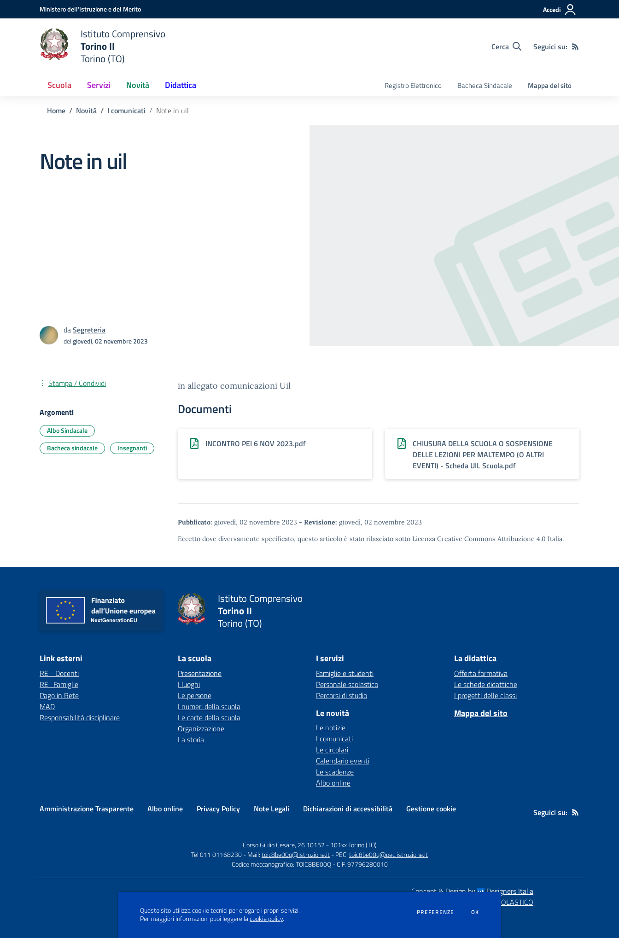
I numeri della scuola (209, 706)
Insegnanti (132, 448)
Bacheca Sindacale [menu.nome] (484, 85)
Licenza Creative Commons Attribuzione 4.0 (479, 539)
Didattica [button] (180, 85)
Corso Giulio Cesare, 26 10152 (284, 845)
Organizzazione (201, 728)
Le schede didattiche (485, 684)
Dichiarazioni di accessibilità (347, 808)
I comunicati (126, 110)
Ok (475, 912)
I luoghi (189, 684)
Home (56, 110)
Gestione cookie (431, 808)
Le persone (194, 695)
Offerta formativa (481, 673)
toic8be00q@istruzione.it (296, 854)
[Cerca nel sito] (506, 46)
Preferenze (435, 912)
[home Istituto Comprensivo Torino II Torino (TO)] (102, 46)
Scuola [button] (59, 85)
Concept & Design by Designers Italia (472, 891)
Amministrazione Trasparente (87, 808)
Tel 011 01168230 (216, 854)
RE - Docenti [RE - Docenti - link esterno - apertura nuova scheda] (59, 673)
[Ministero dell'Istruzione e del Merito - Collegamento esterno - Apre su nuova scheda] (90, 9)
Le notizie (330, 727)
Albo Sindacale (67, 430)
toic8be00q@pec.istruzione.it (388, 854)
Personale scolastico (347, 684)
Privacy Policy (218, 808)
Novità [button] (137, 85)
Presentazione (200, 673)
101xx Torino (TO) (353, 845)
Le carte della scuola (209, 717)
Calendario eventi (342, 760)
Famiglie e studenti (345, 673)
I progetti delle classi (485, 695)
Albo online (333, 782)
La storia (191, 739)
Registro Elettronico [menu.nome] (413, 85)
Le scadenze (335, 771)
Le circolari (332, 749)
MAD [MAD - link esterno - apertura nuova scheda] (47, 706)
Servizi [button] (99, 85)
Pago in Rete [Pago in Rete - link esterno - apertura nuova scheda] (59, 695)
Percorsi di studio (341, 695)
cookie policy (266, 919)
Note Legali (271, 808)
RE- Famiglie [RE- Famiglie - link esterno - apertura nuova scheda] (59, 684)
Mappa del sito (550, 85)
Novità (86, 110)
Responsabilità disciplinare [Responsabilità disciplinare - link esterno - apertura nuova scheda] (80, 717)
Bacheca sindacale (72, 448)
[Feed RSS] (575, 46)
